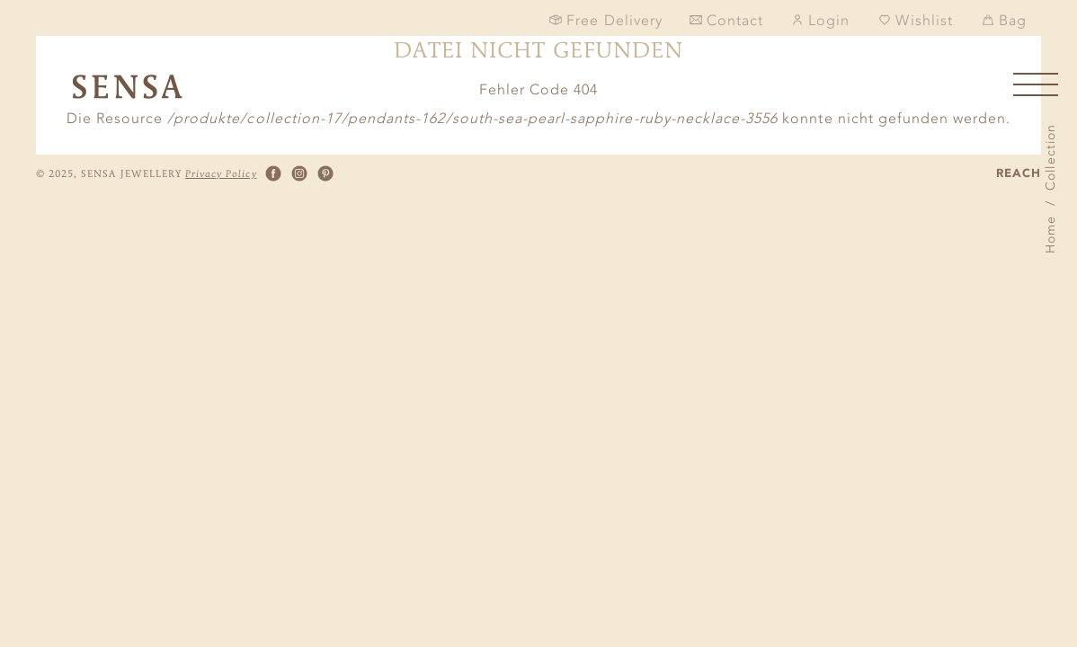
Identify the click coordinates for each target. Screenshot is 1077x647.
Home (1050, 234)
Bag (1004, 20)
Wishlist (915, 20)
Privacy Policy (221, 173)
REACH (1018, 174)
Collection (1050, 157)
